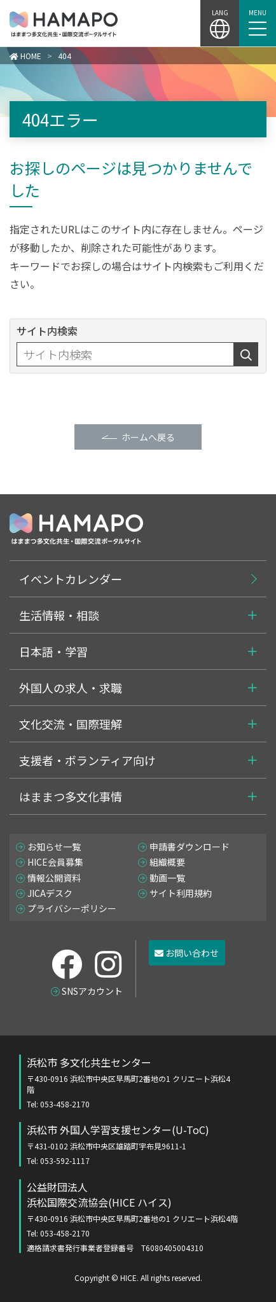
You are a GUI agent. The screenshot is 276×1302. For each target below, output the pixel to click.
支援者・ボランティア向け (87, 760)
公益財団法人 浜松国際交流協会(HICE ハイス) (142, 1216)
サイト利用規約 (180, 893)
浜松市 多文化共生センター (129, 1082)
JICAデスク (49, 893)
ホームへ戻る (148, 437)
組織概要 (167, 861)
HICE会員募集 (55, 861)
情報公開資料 (54, 877)
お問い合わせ (187, 952)
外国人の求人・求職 (70, 687)
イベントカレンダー (70, 579)
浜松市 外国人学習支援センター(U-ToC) (129, 1144)
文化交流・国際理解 (70, 724)
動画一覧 (167, 877)
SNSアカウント (92, 991)
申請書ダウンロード (189, 846)
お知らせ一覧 (54, 846)
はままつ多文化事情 (70, 796)
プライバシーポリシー (71, 908)
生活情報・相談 (59, 615)
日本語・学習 (53, 651)
